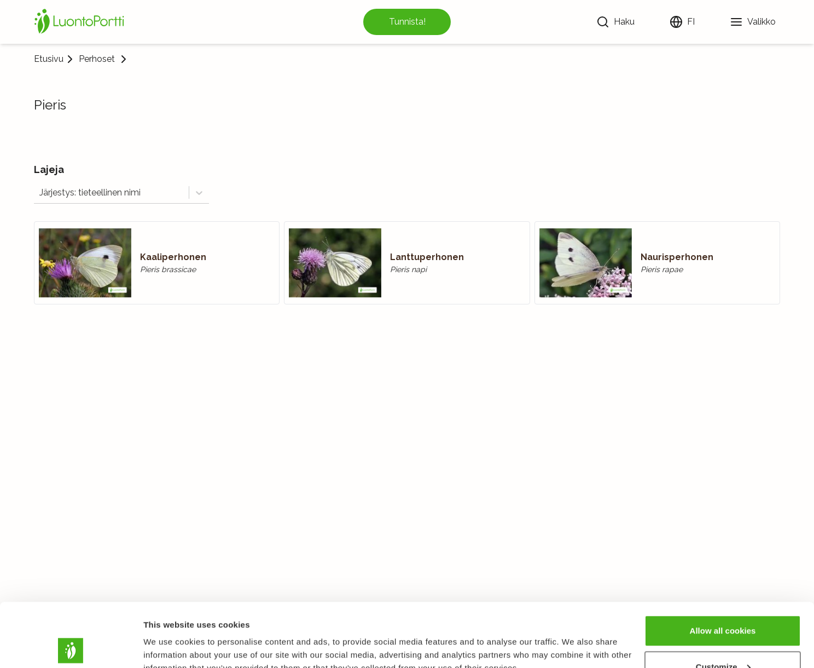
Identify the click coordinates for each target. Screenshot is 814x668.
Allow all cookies (723, 567)
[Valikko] (752, 22)
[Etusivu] (81, 22)
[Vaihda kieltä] (682, 22)
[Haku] (615, 22)
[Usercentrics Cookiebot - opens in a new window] (71, 646)
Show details (168, 634)
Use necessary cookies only (722, 638)
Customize (723, 603)
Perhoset (97, 59)
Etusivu (48, 59)
